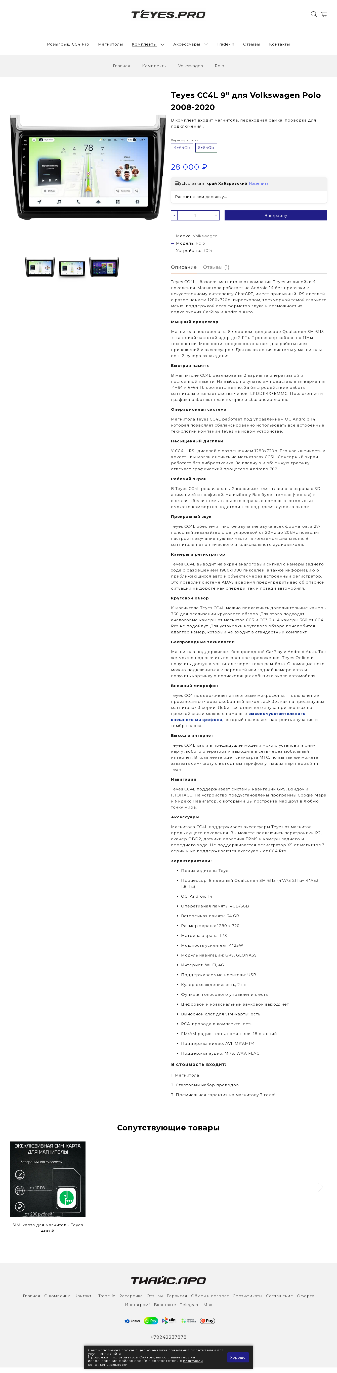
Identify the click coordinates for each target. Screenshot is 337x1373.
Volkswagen (190, 70)
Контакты (279, 46)
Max (207, 1309)
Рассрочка (131, 1301)
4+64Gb (182, 151)
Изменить (259, 188)
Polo (219, 70)
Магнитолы (110, 46)
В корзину (276, 220)
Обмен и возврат (210, 1301)
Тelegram (190, 1309)
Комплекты (144, 46)
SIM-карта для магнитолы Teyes (48, 1230)
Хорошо (237, 1358)
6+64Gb (206, 151)
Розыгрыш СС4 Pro (68, 46)
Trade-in (225, 46)
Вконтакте (165, 1309)
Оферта (305, 1301)
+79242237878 (168, 1343)
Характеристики (185, 144)
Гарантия (177, 1301)
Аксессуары (186, 46)
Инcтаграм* (137, 1309)
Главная (122, 70)
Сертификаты (247, 1301)
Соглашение (279, 1301)
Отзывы (251, 46)
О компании (57, 1301)
